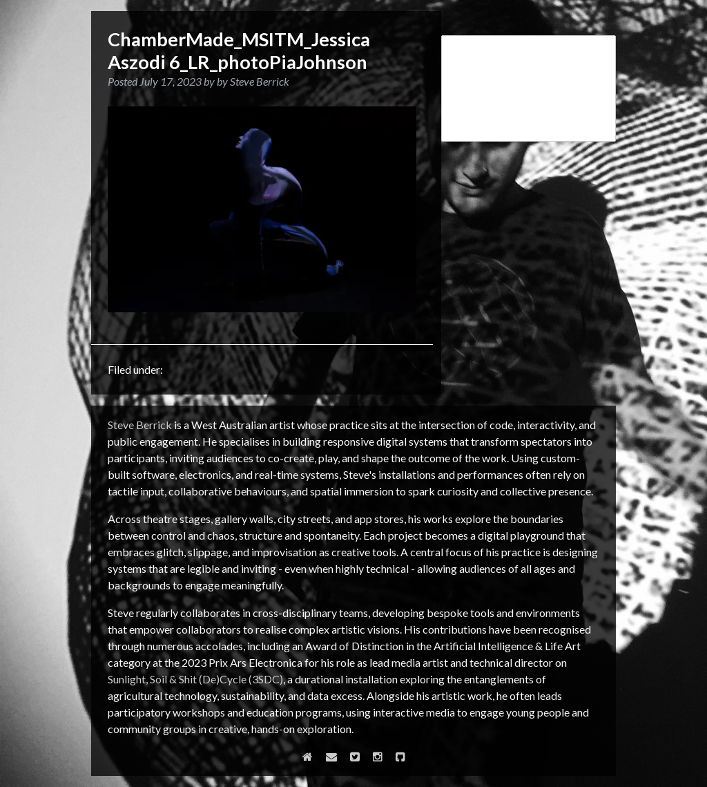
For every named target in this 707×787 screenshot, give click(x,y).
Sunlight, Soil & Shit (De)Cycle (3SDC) (195, 678)
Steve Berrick (140, 424)
